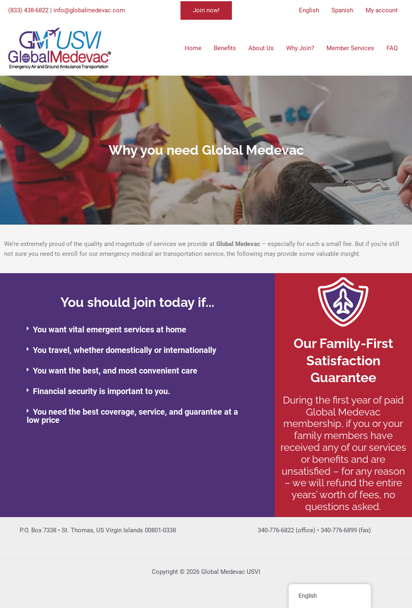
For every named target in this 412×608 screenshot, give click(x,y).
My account (382, 10)
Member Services (350, 48)
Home (193, 48)
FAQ (392, 48)
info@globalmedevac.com (89, 10)
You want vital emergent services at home (109, 329)
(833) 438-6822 (28, 10)
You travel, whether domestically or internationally (124, 350)
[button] (206, 10)
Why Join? (300, 48)
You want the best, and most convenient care (115, 371)
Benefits (225, 48)
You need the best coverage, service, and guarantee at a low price (132, 416)
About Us (261, 48)
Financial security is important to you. (101, 391)
